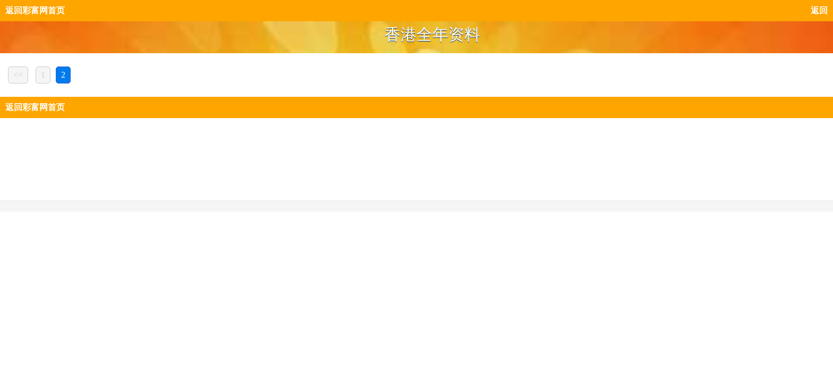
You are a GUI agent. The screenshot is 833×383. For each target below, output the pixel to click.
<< (18, 74)
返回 (819, 10)
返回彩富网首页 (35, 10)
